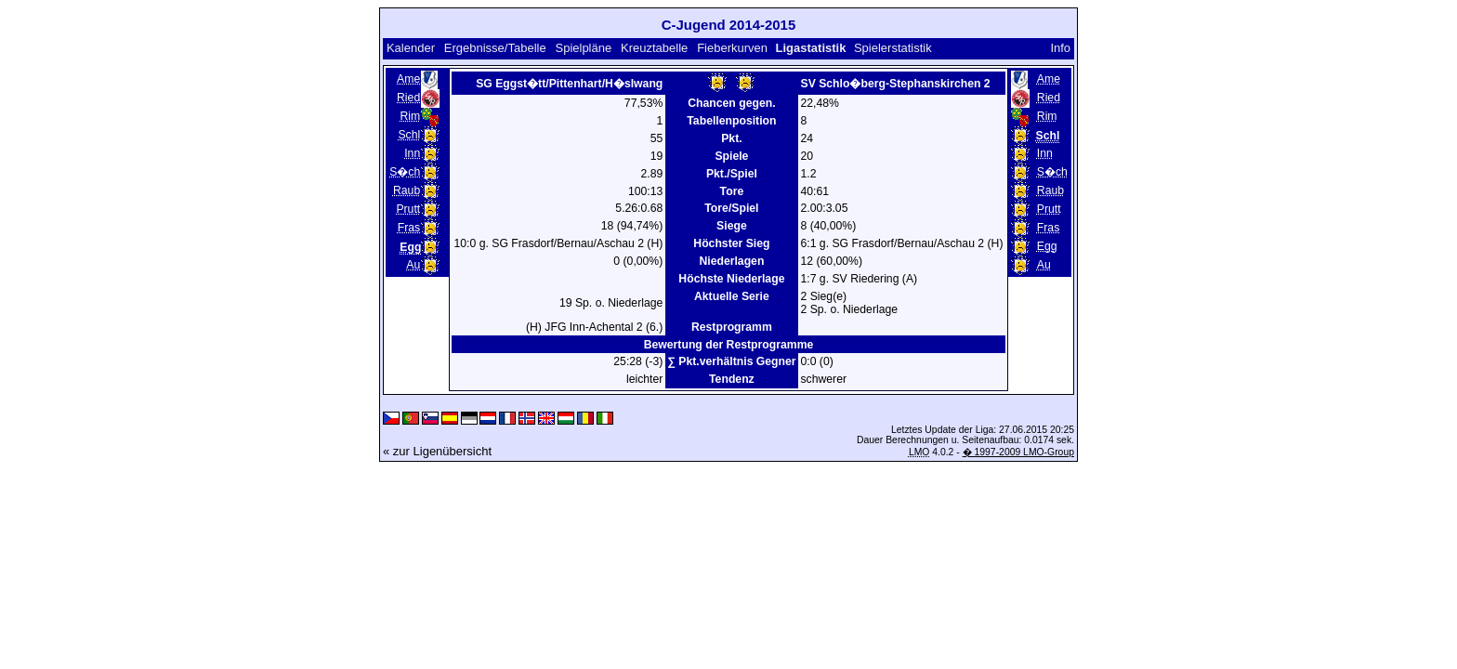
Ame (408, 78)
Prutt (408, 209)
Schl (409, 134)
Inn (412, 153)
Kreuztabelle (654, 48)
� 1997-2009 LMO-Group (1018, 452)
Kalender (411, 48)
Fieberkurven (732, 48)
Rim (410, 116)
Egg (1047, 246)
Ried (408, 97)
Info (1060, 48)
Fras (409, 227)
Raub (406, 190)
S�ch (404, 171)
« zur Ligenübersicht (437, 451)
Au (413, 264)
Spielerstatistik (893, 48)
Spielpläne (583, 48)
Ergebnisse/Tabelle (495, 48)
